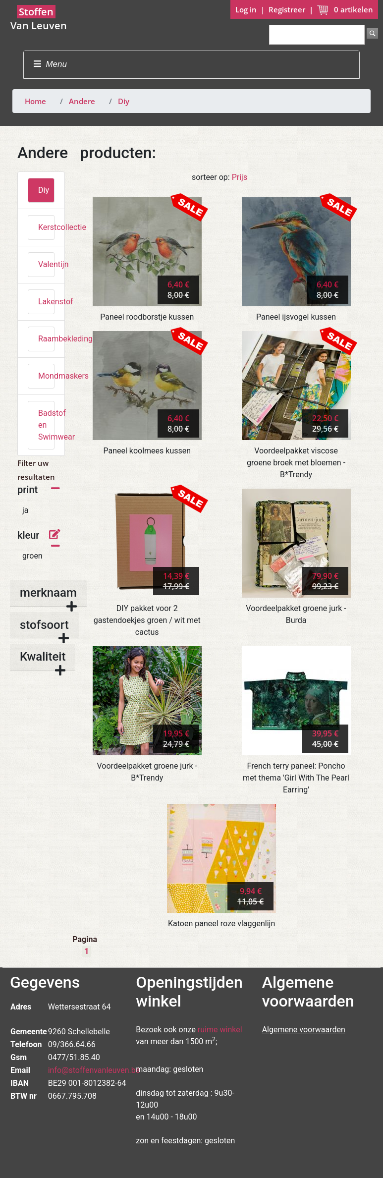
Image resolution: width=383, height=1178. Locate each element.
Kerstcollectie (46, 227)
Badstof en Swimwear (46, 425)
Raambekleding (46, 338)
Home (35, 101)
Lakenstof (46, 301)
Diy (123, 101)
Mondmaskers (46, 376)
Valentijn (46, 264)
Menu (50, 64)
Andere (82, 101)
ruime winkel (220, 1029)
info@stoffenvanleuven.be (94, 1070)
